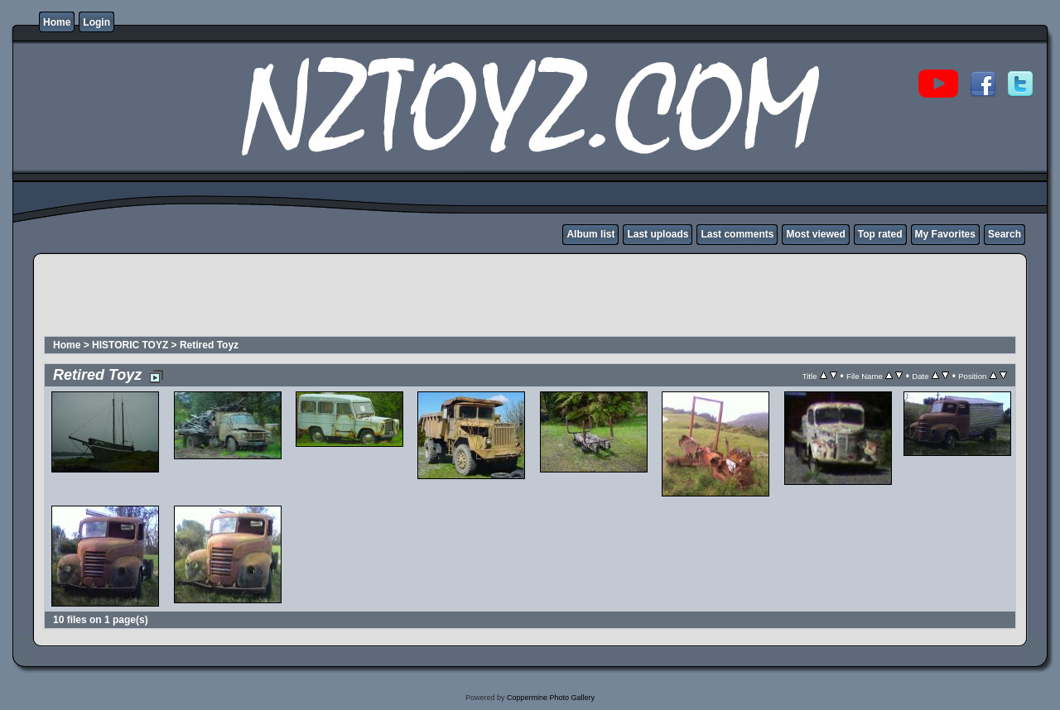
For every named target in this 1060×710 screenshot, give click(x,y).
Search (1004, 234)
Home (56, 22)
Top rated (880, 234)
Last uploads (657, 234)
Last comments (737, 234)
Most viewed (815, 234)
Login (96, 22)
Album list (590, 234)
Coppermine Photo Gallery (551, 697)
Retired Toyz (209, 345)
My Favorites (945, 234)
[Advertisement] (344, 297)
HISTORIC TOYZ (130, 345)
